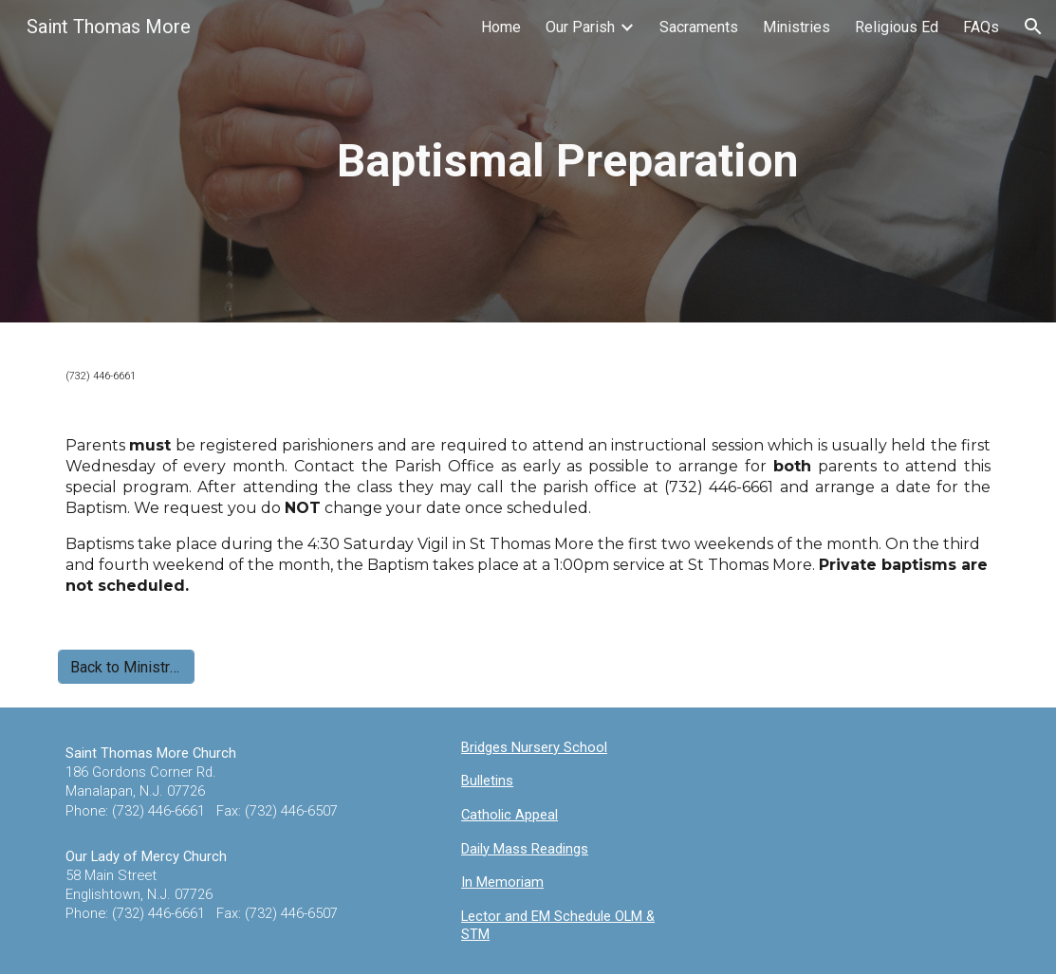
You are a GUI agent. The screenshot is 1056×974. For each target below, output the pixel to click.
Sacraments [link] (698, 27)
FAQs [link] (981, 27)
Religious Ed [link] (896, 27)
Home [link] (501, 27)
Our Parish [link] (580, 27)
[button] (1033, 26)
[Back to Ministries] (126, 667)
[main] (567, 161)
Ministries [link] (796, 27)
